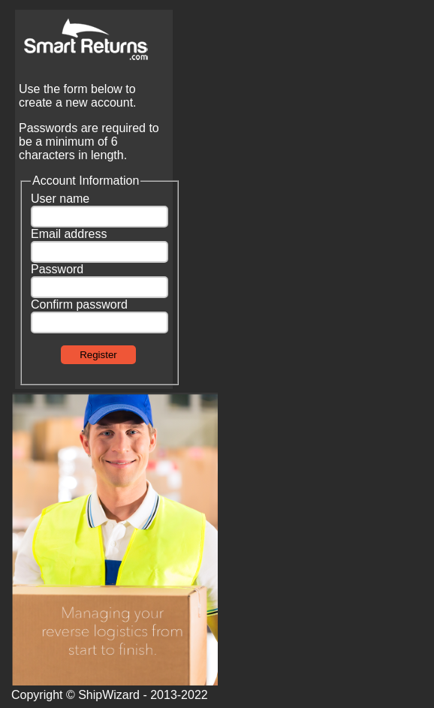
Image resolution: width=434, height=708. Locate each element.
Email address (69, 233)
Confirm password (79, 304)
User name (60, 198)
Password (57, 269)
